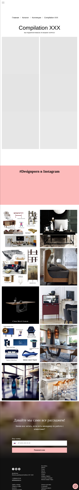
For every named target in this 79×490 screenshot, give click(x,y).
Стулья (43, 474)
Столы (43, 469)
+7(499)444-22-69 (16, 478)
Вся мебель (44, 466)
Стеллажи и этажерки (46, 478)
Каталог (25, 18)
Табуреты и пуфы (16, 486)
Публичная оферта (46, 488)
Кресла (43, 471)
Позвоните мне (39, 450)
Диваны (43, 467)
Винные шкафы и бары (47, 479)
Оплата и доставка (46, 484)
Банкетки (14, 488)
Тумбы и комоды (16, 484)
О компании (44, 486)
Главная (15, 18)
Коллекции (36, 18)
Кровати (43, 472)
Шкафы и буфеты (45, 476)
